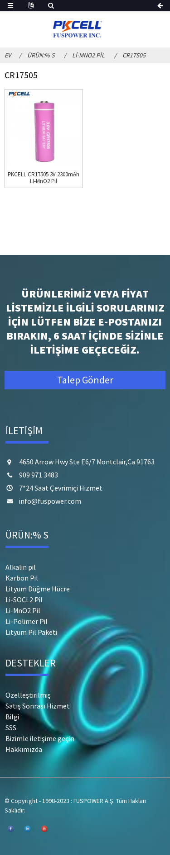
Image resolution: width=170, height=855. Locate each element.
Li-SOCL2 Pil (24, 599)
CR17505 (134, 55)
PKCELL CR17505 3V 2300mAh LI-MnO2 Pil (43, 178)
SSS (10, 727)
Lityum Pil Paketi (31, 632)
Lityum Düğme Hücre (37, 588)
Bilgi (12, 716)
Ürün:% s (40, 55)
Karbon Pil (21, 577)
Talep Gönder (85, 379)
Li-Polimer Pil (26, 621)
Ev (8, 55)
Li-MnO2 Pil (88, 55)
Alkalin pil (20, 567)
